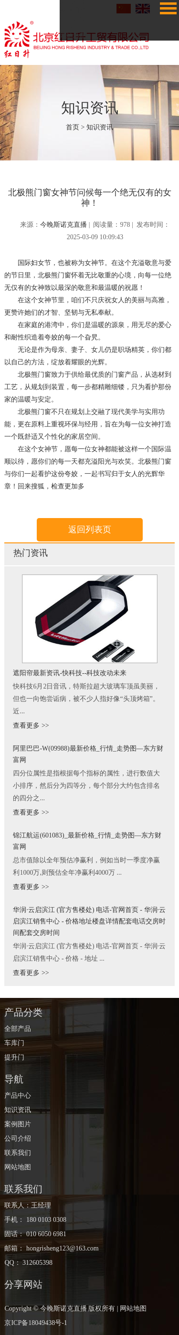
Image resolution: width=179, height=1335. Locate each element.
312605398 (37, 1262)
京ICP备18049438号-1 (35, 1322)
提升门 (14, 1057)
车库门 (14, 1043)
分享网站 (23, 1284)
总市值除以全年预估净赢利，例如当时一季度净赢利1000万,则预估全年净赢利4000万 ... (86, 866)
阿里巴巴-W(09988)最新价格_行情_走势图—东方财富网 (88, 754)
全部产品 (17, 1028)
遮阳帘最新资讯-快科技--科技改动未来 (69, 673)
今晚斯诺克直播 (63, 224)
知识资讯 (89, 108)
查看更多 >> (31, 725)
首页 (72, 127)
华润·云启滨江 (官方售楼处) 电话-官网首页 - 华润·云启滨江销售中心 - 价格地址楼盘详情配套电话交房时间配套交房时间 (89, 921)
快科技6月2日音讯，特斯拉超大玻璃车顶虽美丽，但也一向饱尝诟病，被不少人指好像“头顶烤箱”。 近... (86, 699)
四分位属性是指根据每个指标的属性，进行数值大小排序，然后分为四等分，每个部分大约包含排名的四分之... (86, 786)
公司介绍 (73, 18)
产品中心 (17, 1095)
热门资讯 (30, 553)
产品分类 (23, 1012)
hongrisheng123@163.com (61, 1248)
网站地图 (73, 36)
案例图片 (73, 10)
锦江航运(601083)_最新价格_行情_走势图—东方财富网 (87, 841)
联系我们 (73, 27)
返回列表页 (89, 529)
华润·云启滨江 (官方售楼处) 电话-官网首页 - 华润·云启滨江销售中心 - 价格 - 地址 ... (89, 952)
